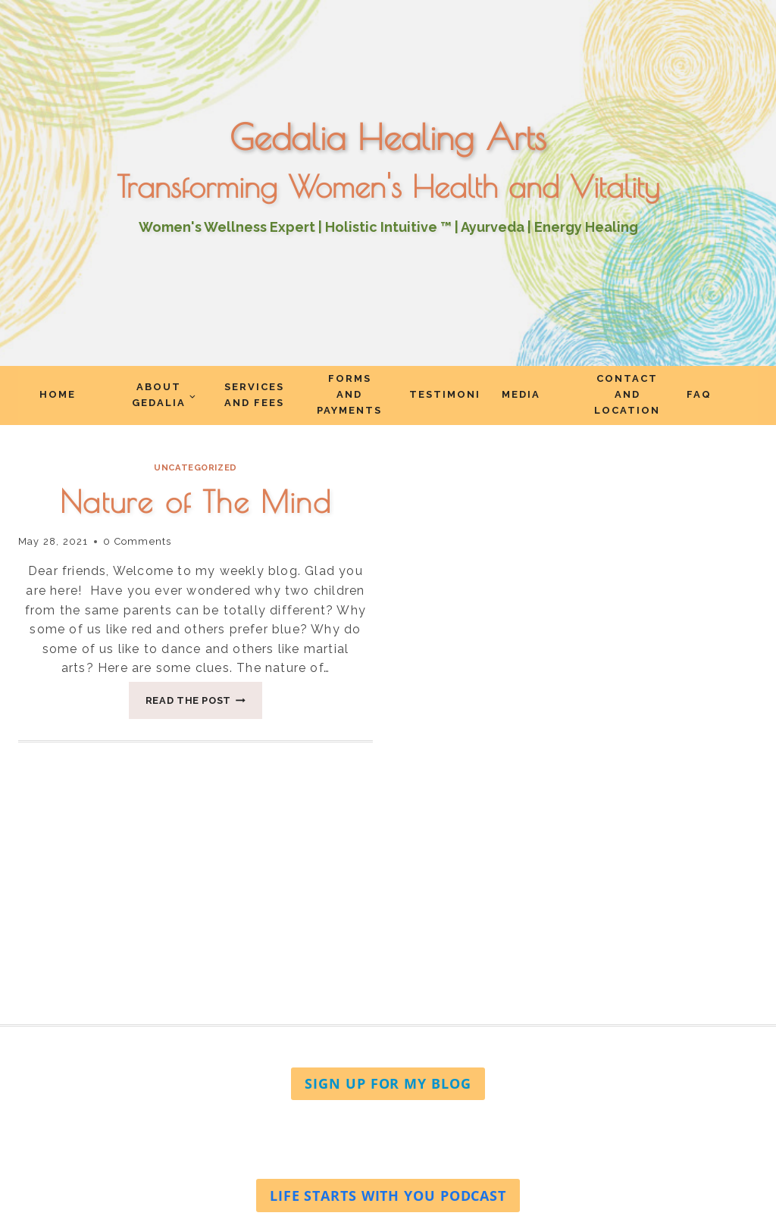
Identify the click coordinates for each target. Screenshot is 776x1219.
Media (521, 394)
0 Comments (137, 541)
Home (57, 394)
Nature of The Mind (195, 501)
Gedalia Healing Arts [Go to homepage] (388, 137)
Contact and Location (627, 394)
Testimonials (444, 394)
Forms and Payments (349, 394)
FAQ (699, 394)
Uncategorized (195, 467)
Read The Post (204, 704)
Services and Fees (254, 394)
